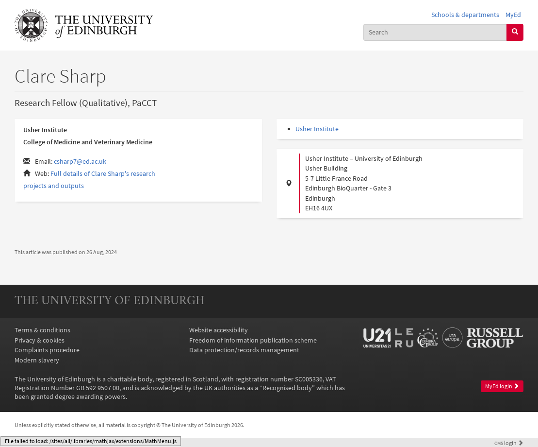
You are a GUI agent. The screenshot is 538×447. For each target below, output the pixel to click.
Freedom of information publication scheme (253, 340)
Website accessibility (218, 330)
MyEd (513, 14)
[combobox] (435, 32)
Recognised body (287, 387)
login (508, 443)
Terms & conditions (42, 330)
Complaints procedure (47, 349)
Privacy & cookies (40, 340)
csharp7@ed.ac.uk (80, 161)
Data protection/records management (244, 349)
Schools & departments (465, 14)
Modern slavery (37, 360)
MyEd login (502, 386)
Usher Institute (317, 128)
